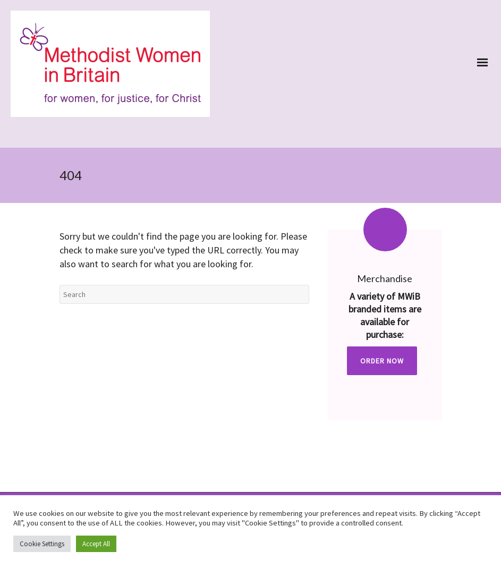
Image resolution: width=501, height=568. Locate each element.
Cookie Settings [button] (42, 543)
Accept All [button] (96, 543)
